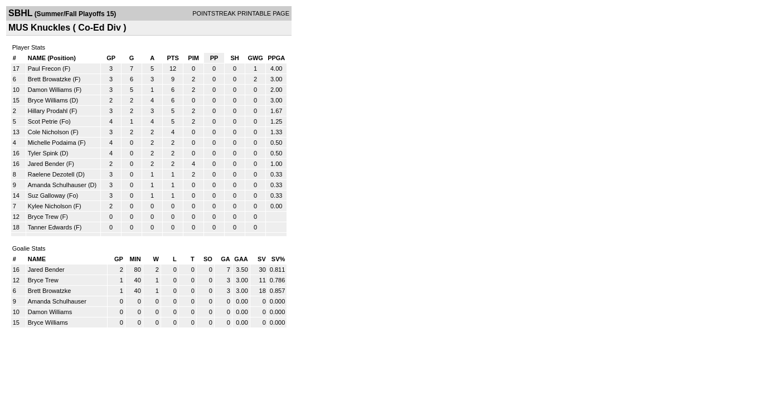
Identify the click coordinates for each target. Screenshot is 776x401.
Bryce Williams (48, 100)
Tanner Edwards (50, 227)
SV (262, 259)
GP (110, 58)
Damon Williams (50, 89)
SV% (278, 259)
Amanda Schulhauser (57, 185)
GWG (255, 58)
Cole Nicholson (48, 132)
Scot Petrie (43, 121)
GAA (241, 259)
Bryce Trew (43, 216)
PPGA (276, 58)
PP (214, 58)
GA (225, 259)
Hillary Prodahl (48, 110)
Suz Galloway (46, 195)
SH (234, 58)
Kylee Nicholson (50, 206)
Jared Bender (46, 163)
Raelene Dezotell (51, 174)
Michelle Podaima (52, 142)
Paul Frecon (44, 68)
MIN (135, 259)
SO (207, 259)
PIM (193, 58)
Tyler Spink (43, 153)
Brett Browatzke (49, 79)
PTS (172, 58)
